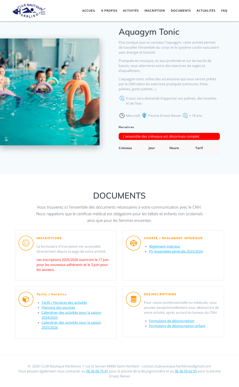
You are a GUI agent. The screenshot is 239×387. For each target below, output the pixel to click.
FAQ (224, 10)
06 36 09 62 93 (186, 371)
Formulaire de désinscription (171, 321)
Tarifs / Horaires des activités (64, 302)
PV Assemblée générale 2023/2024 (176, 251)
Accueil (89, 10)
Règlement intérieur (164, 246)
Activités (131, 10)
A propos (109, 10)
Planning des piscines (58, 307)
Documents (181, 10)
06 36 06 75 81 (97, 371)
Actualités (206, 10)
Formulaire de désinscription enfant (177, 326)
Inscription (154, 10)
